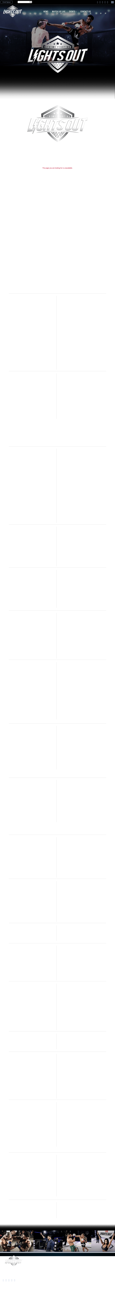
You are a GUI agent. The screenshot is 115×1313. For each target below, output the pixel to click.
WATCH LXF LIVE (58, 11)
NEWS (46, 11)
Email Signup (6, 2)
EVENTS (72, 11)
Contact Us (85, 11)
